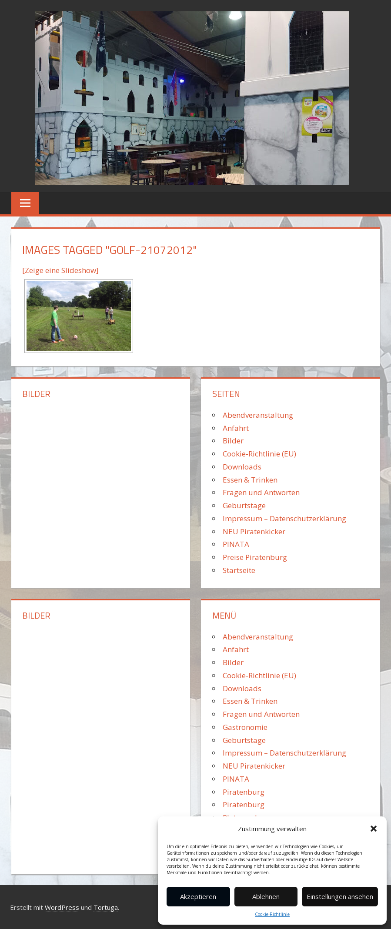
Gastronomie (245, 727)
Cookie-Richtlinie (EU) (259, 454)
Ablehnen (266, 896)
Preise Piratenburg (255, 557)
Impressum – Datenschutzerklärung (284, 518)
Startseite (239, 570)
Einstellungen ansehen (340, 896)
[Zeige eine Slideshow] (60, 270)
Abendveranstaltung (258, 415)
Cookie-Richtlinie (272, 914)
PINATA (236, 544)
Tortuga (106, 907)
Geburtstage (244, 505)
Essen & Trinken (250, 480)
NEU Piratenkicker (254, 531)
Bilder (233, 441)
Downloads (242, 467)
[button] (373, 828)
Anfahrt (236, 428)
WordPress (62, 907)
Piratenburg (243, 792)
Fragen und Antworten (261, 492)
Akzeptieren (198, 896)
